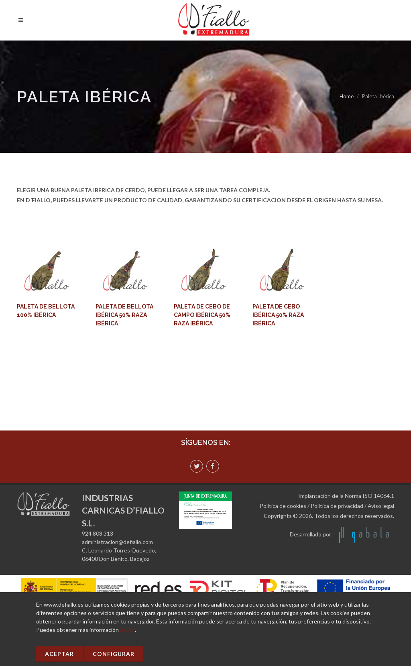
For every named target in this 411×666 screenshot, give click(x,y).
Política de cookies (283, 505)
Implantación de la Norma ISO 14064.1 (346, 495)
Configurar (113, 653)
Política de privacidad (337, 505)
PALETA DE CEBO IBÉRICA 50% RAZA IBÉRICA (278, 315)
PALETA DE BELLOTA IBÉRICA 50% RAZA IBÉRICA (124, 315)
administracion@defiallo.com (117, 541)
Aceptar (59, 653)
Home (347, 96)
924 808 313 (97, 533)
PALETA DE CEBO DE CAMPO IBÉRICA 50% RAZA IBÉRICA (202, 315)
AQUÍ (127, 629)
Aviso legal (381, 505)
